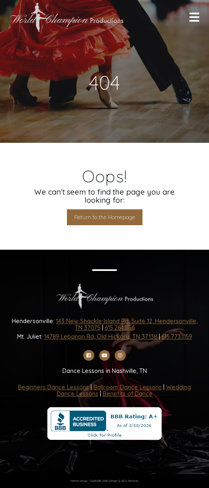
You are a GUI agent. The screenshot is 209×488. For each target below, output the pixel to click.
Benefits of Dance (128, 393)
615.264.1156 (120, 327)
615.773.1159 (177, 336)
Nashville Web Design (104, 481)
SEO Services (129, 481)
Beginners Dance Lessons (53, 387)
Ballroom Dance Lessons (127, 387)
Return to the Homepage (104, 217)
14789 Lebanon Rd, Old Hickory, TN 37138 (100, 336)
